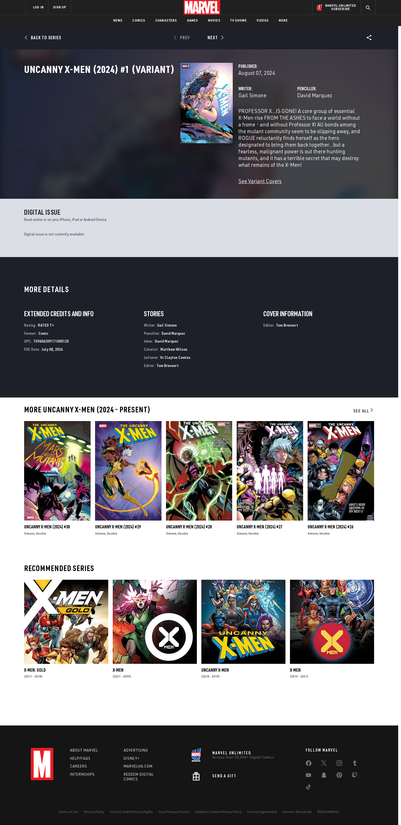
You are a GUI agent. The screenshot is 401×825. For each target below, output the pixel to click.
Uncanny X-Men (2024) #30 (47, 555)
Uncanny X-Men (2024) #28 (189, 555)
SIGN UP (59, 7)
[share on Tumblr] (355, 764)
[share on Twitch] (355, 776)
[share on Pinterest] (339, 776)
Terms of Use (68, 812)
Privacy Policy (94, 812)
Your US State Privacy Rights (131, 812)
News (118, 20)
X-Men (118, 699)
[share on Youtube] (308, 776)
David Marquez (260, 120)
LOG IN (38, 7)
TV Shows (238, 20)
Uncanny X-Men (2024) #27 (259, 555)
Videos (262, 20)
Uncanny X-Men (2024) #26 (330, 555)
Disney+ (132, 758)
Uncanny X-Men (215, 699)
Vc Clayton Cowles (175, 386)
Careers (78, 766)
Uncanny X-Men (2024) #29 (118, 555)
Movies (214, 20)
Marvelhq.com (138, 766)
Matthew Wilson (173, 378)
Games (192, 20)
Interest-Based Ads (297, 812)
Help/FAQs (80, 758)
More (283, 20)
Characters (166, 20)
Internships (82, 774)
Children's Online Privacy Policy (218, 812)
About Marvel (84, 750)
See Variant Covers (150, 178)
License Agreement (262, 812)
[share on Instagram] (339, 764)
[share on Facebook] (309, 764)
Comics (138, 20)
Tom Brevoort (167, 394)
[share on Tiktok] (308, 788)
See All (363, 439)
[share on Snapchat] (324, 776)
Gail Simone (143, 120)
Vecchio (41, 562)
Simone (29, 562)
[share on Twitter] (324, 764)
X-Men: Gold (35, 699)
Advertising (136, 750)
